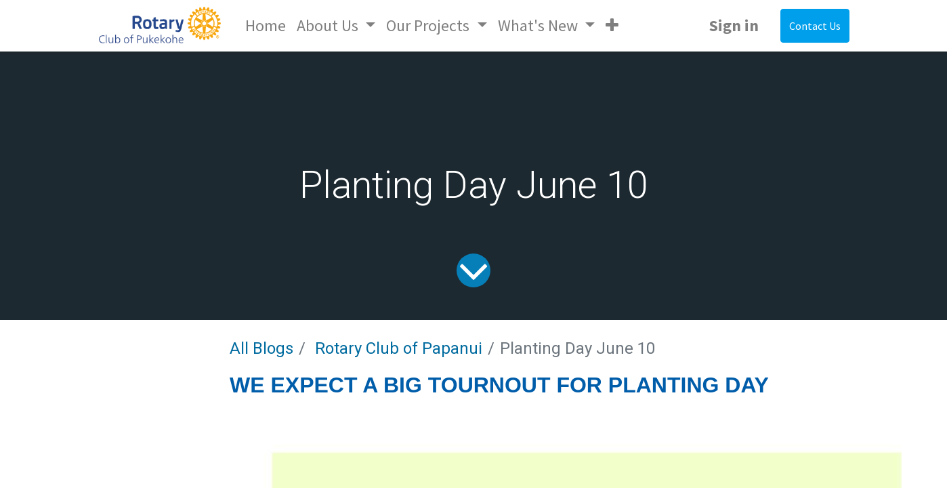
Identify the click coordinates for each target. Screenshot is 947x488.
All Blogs (261, 348)
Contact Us (815, 26)
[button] (612, 25)
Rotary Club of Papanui (398, 348)
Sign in (734, 25)
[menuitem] (265, 25)
